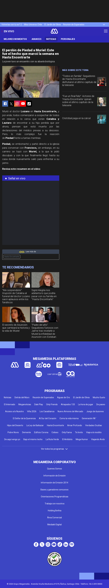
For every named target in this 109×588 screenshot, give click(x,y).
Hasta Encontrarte (11, 257)
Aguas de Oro (63, 397)
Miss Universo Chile (33, 24)
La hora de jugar (85, 404)
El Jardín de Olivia (52, 24)
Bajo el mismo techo (32, 439)
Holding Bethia (54, 510)
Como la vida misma (69, 418)
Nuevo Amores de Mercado (70, 411)
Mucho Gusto (99, 397)
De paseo (100, 404)
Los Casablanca (47, 411)
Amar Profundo (74, 425)
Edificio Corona (41, 432)
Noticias (51, 39)
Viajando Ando (98, 439)
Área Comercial (54, 517)
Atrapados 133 (68, 404)
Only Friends (52, 404)
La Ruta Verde (52, 439)
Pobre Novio (13, 432)
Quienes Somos (54, 468)
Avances (36, 39)
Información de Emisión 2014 (54, 482)
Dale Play (38, 404)
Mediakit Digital (54, 524)
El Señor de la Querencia (24, 418)
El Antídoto (67, 439)
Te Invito (79, 432)
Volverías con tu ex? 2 (11, 24)
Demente (26, 432)
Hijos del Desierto (15, 425)
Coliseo (55, 432)
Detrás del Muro (22, 397)
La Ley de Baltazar (35, 425)
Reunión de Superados (73, 24)
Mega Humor (82, 439)
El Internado (9, 404)
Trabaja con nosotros (54, 503)
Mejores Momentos (15, 39)
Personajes (68, 39)
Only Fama (67, 432)
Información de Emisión (55, 475)
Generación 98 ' (89, 418)
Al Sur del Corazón (47, 418)
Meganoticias (24, 404)
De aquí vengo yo (12, 439)
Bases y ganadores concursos (54, 489)
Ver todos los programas (54, 449)
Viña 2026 (31, 411)
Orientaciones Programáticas (54, 496)
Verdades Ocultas (93, 425)
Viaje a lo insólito (94, 432)
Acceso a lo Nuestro (14, 411)
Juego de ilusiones (95, 411)
